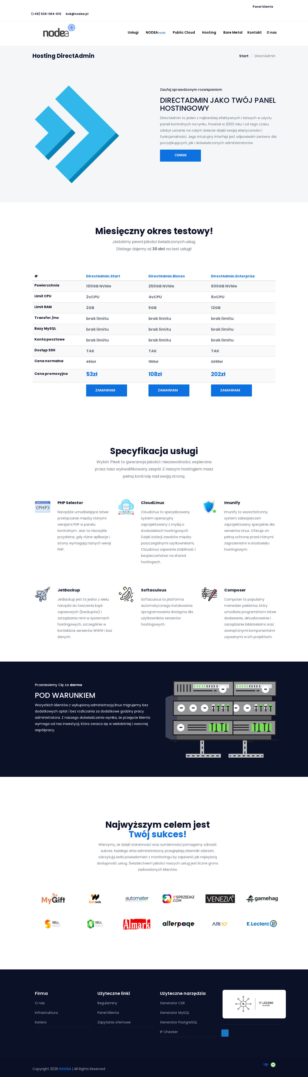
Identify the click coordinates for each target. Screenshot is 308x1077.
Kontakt (254, 32)
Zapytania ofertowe (114, 1022)
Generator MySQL (174, 1012)
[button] (46, 3)
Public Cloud (185, 32)
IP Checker (169, 1031)
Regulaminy (107, 1003)
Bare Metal (233, 32)
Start (244, 56)
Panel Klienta (108, 1012)
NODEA (157, 32)
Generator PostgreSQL (178, 1022)
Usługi (134, 32)
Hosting (210, 32)
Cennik (180, 155)
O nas (272, 32)
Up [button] (269, 1063)
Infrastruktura (46, 1012)
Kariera (40, 1022)
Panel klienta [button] (264, 7)
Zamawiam (106, 390)
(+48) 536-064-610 (46, 14)
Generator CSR (172, 1003)
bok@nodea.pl (77, 14)
